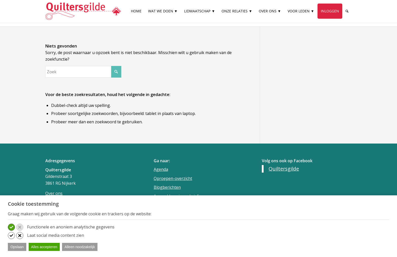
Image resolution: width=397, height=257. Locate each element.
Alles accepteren (44, 247)
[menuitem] (136, 13)
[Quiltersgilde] (83, 11)
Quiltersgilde (284, 168)
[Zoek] (347, 11)
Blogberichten (167, 187)
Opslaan (17, 247)
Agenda (161, 169)
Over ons (54, 193)
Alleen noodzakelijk (80, 247)
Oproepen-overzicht (173, 178)
